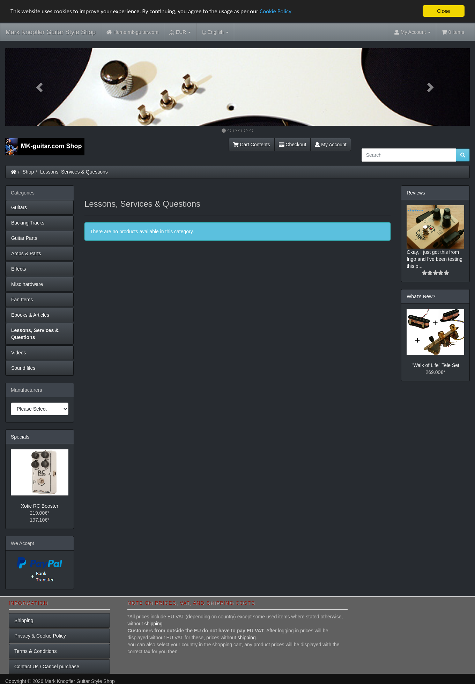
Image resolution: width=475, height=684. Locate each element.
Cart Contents (251, 144)
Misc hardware (27, 284)
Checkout (292, 144)
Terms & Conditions (35, 651)
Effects (18, 269)
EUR (180, 32)
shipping (153, 623)
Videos (18, 352)
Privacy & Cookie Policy (40, 636)
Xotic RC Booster (39, 505)
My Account (330, 144)
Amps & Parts (26, 253)
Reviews (416, 193)
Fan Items (22, 299)
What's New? (421, 296)
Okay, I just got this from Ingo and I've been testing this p (434, 259)
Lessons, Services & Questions (74, 172)
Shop (28, 172)
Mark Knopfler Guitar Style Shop (51, 32)
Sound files (23, 368)
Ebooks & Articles (30, 315)
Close (443, 11)
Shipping (24, 620)
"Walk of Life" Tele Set (435, 365)
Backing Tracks (27, 223)
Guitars (19, 207)
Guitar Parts (24, 238)
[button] (40, 87)
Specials (20, 437)
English (215, 32)
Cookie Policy (275, 11)
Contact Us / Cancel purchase (46, 666)
